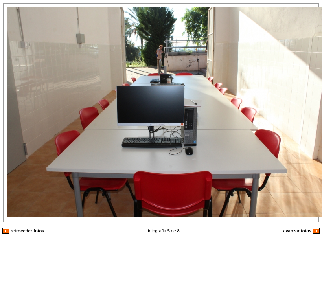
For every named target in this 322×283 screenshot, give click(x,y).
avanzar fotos (301, 230)
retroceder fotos (23, 230)
